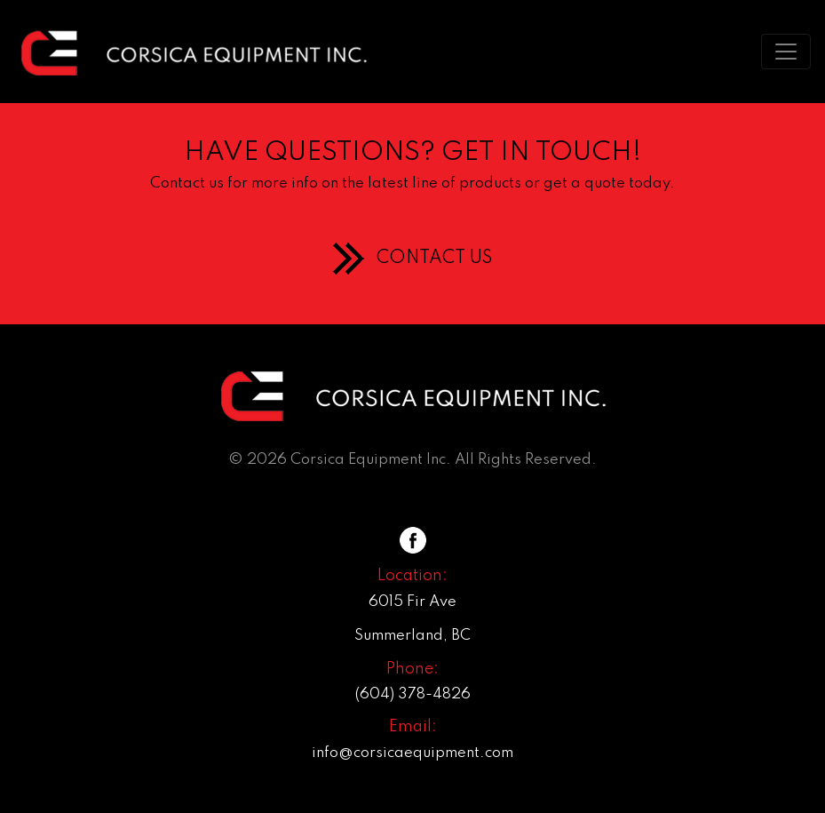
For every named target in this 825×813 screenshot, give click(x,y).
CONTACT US (435, 258)
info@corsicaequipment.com (412, 753)
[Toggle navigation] (786, 51)
